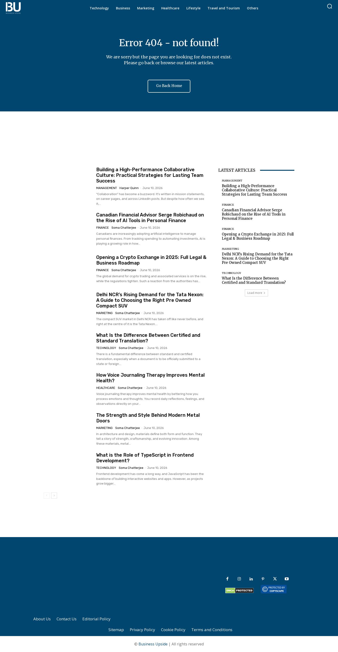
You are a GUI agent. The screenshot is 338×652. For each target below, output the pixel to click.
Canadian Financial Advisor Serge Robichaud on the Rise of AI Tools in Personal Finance (150, 218)
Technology (106, 348)
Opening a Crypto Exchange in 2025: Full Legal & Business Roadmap (258, 236)
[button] (329, 6)
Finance (102, 227)
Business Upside (153, 644)
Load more (256, 293)
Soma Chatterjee (123, 228)
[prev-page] (47, 496)
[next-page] (54, 496)
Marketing (104, 313)
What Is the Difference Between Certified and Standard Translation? (254, 280)
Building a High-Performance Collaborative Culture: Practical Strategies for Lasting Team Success (150, 175)
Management (106, 188)
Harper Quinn (129, 188)
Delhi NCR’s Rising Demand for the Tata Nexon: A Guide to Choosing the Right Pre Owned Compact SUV (150, 300)
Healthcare (105, 388)
